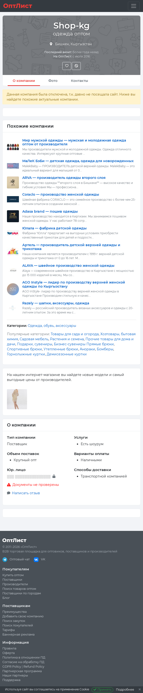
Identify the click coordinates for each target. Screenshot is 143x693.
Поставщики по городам (21, 593)
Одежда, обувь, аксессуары (52, 326)
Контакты (79, 81)
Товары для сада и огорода (75, 334)
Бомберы (105, 349)
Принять (102, 689)
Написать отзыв (26, 493)
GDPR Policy (11, 666)
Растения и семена (67, 339)
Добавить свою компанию (23, 616)
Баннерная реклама (18, 634)
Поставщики (12, 579)
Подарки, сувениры (34, 344)
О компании (24, 81)
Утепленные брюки (61, 349)
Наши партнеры (15, 675)
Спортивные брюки (24, 349)
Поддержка (11, 680)
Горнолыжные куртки (26, 354)
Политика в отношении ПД (23, 657)
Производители (15, 584)
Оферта (8, 653)
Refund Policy (33, 666)
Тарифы (8, 630)
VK (39, 559)
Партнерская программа (22, 671)
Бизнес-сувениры (70, 344)
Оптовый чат (16, 559)
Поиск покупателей (17, 625)
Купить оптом (13, 575)
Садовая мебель (34, 339)
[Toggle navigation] (134, 6)
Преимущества (14, 611)
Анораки (87, 349)
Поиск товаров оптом (19, 589)
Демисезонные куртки (67, 354)
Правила (9, 648)
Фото (52, 81)
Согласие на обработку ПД (23, 662)
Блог (6, 598)
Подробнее (125, 689)
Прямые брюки (100, 344)
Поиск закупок (13, 621)
